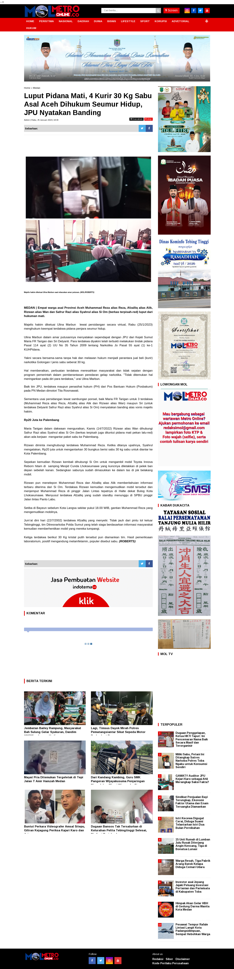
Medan (36, 88)
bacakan (136, 119)
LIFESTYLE (128, 21)
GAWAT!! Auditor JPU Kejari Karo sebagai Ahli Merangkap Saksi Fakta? (192, 779)
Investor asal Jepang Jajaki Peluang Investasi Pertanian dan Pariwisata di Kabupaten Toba (193, 886)
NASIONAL (66, 21)
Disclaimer (183, 959)
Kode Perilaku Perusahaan (170, 963)
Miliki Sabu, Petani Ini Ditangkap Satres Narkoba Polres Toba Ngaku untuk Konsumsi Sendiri (191, 761)
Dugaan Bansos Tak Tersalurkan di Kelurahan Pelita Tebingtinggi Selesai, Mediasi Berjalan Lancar (119, 830)
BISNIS (111, 21)
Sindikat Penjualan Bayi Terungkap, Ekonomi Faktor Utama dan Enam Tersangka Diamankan (192, 802)
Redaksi (157, 959)
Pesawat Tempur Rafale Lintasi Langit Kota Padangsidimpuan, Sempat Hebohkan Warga (193, 929)
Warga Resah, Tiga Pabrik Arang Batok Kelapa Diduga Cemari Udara (193, 864)
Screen (171, 10)
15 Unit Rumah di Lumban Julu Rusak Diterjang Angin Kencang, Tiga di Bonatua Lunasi (193, 844)
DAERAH (83, 21)
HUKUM (31, 28)
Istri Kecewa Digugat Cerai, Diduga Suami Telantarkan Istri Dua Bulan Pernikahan (190, 823)
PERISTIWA (46, 21)
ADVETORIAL (180, 21)
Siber (169, 959)
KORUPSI (161, 21)
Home (27, 88)
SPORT (145, 21)
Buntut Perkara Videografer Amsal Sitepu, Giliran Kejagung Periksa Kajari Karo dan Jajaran (54, 830)
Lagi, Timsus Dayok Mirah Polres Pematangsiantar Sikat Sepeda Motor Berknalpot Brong (118, 732)
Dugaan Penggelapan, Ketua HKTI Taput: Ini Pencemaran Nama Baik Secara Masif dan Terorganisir (192, 739)
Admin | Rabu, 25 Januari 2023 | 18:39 (41, 120)
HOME (30, 21)
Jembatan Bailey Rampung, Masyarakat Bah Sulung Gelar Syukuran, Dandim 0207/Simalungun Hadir (52, 732)
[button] (206, 19)
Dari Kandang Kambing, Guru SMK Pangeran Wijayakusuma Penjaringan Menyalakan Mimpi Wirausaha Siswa (118, 781)
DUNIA (98, 21)
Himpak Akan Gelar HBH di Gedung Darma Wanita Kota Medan (192, 906)
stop (148, 119)
